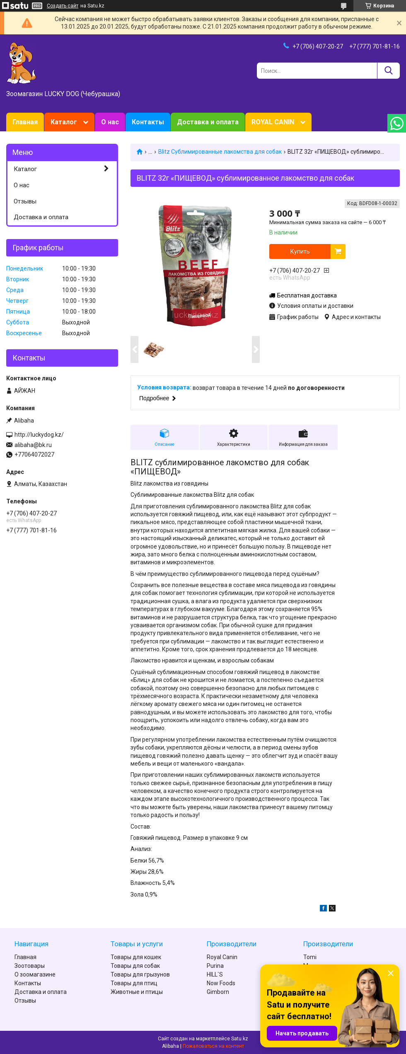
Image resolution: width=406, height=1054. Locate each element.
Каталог (64, 122)
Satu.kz (239, 1039)
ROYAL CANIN (272, 122)
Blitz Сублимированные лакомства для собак (220, 152)
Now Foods (221, 983)
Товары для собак (135, 965)
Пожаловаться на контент (213, 1046)
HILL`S (215, 974)
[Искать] (388, 71)
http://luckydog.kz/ (39, 434)
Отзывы (25, 201)
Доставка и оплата (208, 122)
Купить (300, 251)
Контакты (148, 122)
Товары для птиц (134, 983)
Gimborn (218, 992)
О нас (110, 122)
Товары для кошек (136, 957)
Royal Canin (222, 957)
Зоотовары (30, 965)
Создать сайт (62, 6)
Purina (215, 965)
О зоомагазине (35, 974)
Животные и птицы (137, 992)
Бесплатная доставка (307, 295)
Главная (25, 122)
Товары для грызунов (140, 974)
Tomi (310, 957)
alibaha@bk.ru (33, 445)
